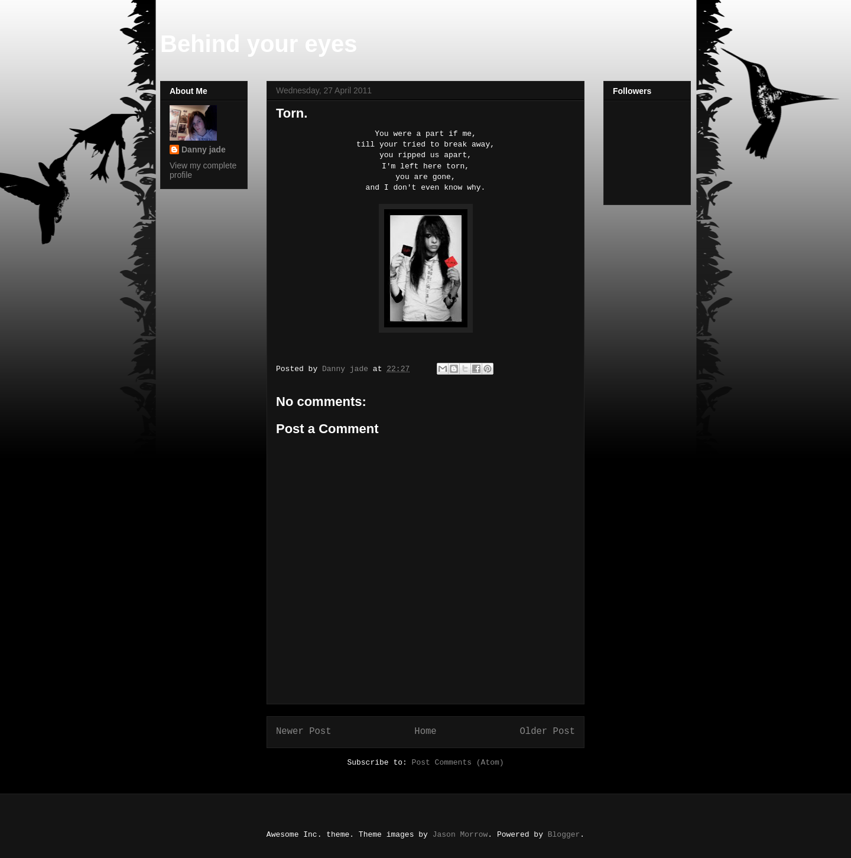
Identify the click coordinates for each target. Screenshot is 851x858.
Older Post (547, 731)
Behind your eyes (258, 44)
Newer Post (304, 731)
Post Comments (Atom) (458, 762)
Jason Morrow (460, 834)
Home (425, 731)
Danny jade (203, 149)
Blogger (564, 834)
